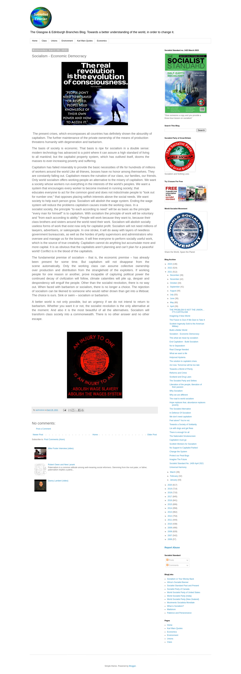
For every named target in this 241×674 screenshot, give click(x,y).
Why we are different (179, 395)
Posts (170, 560)
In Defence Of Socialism (180, 413)
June (172, 298)
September (175, 287)
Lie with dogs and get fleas (181, 428)
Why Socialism (176, 391)
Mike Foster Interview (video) (61, 448)
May (172, 302)
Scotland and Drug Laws (180, 377)
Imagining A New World (180, 316)
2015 (170, 504)
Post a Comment (43, 429)
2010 (170, 524)
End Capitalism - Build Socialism (184, 342)
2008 (170, 531)
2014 (170, 508)
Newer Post (38, 434)
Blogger (132, 666)
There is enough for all (179, 432)
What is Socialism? (175, 606)
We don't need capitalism (181, 416)
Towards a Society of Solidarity (183, 424)
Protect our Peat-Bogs (179, 455)
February (174, 476)
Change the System (178, 451)
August (173, 291)
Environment (67, 41)
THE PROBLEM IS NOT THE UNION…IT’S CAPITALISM (187, 311)
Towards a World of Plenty (181, 369)
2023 (170, 264)
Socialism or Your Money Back (180, 579)
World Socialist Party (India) (179, 596)
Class (44, 41)
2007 (170, 535)
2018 (170, 492)
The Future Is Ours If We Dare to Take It (187, 320)
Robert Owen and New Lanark (61, 464)
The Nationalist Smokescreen (183, 436)
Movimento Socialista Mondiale (180, 602)
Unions (54, 41)
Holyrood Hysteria (177, 357)
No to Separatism (177, 346)
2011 (170, 520)
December (175, 275)
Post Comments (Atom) (54, 439)
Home (34, 41)
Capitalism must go (178, 440)
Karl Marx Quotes (85, 41)
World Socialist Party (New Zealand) (183, 599)
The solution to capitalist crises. (183, 361)
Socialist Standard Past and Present (183, 585)
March (173, 472)
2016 (170, 500)
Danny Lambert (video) (58, 481)
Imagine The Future (178, 459)
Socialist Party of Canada (178, 589)
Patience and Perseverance (179, 613)
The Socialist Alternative (180, 409)
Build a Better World (178, 330)
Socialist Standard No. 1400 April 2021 (187, 463)
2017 (170, 496)
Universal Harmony (178, 467)
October (174, 283)
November (175, 279)
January (174, 480)
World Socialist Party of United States (183, 592)
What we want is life (178, 353)
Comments (172, 565)
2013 (170, 512)
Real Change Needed (179, 349)
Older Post (152, 434)
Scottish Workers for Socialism (183, 444)
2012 (170, 516)
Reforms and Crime (178, 373)
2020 (170, 485)
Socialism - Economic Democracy (184, 334)
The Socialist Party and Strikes (183, 381)
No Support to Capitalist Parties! (184, 448)
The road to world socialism (182, 399)
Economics (102, 41)
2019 (170, 489)
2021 (170, 272)
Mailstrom (171, 609)
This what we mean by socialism (184, 338)
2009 (170, 528)
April (172, 306)
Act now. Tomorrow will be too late (185, 365)
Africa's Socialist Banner (177, 582)
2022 (170, 268)
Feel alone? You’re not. (180, 420)
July (172, 294)
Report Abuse (172, 547)
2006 (170, 539)
